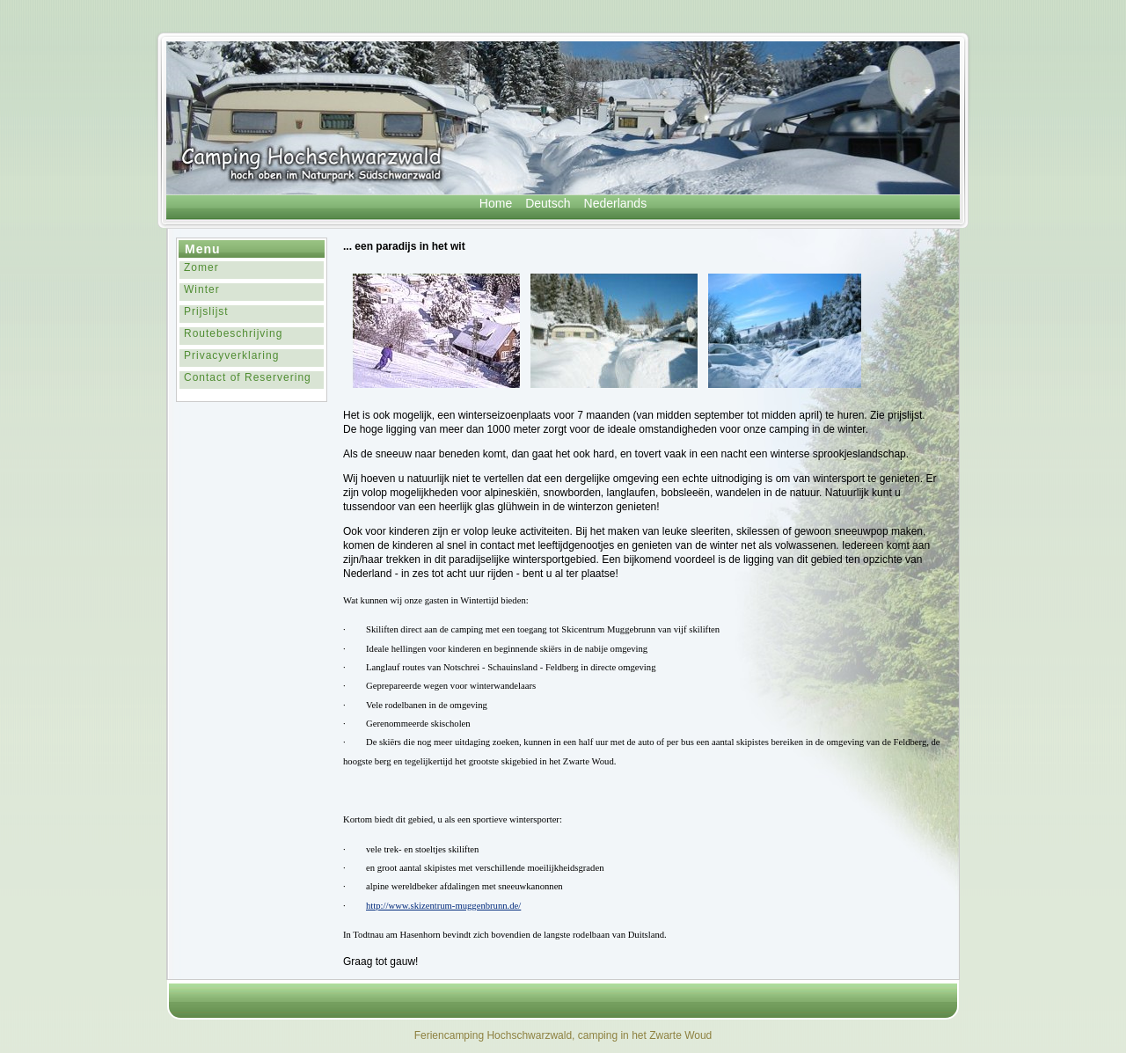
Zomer (201, 267)
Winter (202, 289)
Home (495, 203)
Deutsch (547, 203)
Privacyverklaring (231, 355)
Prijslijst (206, 311)
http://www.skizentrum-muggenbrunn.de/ (443, 905)
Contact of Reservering (247, 377)
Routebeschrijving (233, 333)
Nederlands (615, 203)
